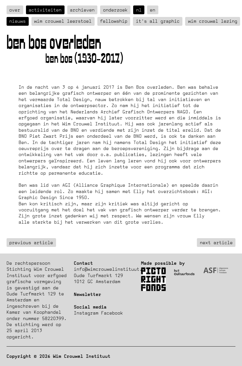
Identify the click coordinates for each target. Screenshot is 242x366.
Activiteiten (45, 10)
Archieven (82, 10)
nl (139, 10)
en (152, 10)
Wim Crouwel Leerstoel (63, 21)
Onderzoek (115, 10)
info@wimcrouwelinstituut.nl (111, 269)
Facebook (112, 313)
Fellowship (113, 21)
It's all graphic (158, 21)
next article (216, 242)
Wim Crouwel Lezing (212, 21)
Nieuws (17, 21)
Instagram (86, 313)
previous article (31, 242)
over (14, 10)
